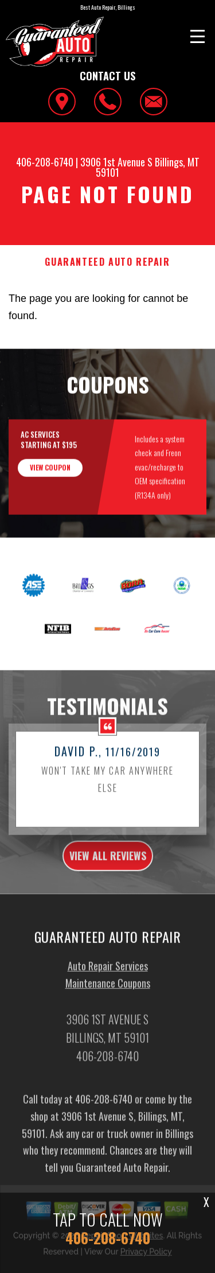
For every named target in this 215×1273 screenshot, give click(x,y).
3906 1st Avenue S (116, 161)
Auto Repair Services (108, 974)
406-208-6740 (44, 161)
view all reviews (107, 863)
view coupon (50, 475)
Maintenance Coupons (107, 991)
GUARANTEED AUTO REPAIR (107, 262)
